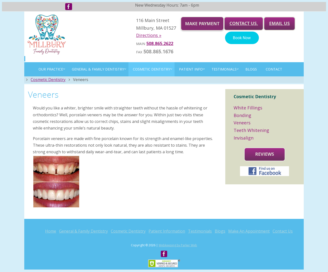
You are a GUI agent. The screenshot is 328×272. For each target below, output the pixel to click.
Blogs (220, 231)
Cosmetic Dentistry (48, 79)
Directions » (148, 35)
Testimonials (200, 231)
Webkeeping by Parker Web (178, 245)
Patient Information (167, 231)
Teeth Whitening (251, 130)
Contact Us (283, 231)
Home (50, 231)
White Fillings (248, 108)
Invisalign (243, 138)
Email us (279, 23)
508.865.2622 (159, 43)
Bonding (242, 115)
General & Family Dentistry (83, 231)
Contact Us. (243, 23)
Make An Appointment (249, 231)
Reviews (264, 154)
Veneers (242, 123)
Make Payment (202, 24)
